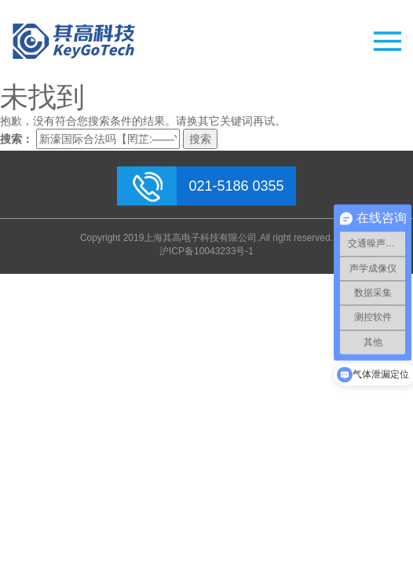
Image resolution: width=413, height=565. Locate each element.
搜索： (16, 139)
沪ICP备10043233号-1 (206, 251)
